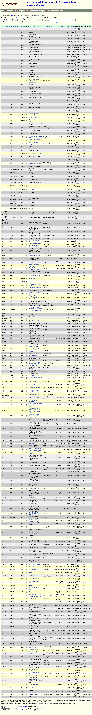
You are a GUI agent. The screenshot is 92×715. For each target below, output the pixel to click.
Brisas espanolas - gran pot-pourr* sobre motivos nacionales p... (35, 310)
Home (5, 10)
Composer (49, 26)
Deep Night (32, 592)
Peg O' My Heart (34, 670)
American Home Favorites (34, 265)
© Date (23, 26)
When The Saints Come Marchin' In (34, 582)
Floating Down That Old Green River (35, 244)
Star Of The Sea (34, 320)
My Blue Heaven (34, 394)
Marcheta (32, 566)
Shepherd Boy (33, 355)
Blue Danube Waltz (35, 287)
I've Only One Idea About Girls (34, 350)
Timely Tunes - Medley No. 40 (33, 520)
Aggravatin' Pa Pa (34, 117)
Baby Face (32, 602)
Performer (61, 26)
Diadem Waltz (33, 282)
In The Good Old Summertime (34, 673)
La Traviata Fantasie (35, 163)
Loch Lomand (33, 538)
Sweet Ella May (33, 443)
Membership (48, 10)
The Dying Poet (33, 209)
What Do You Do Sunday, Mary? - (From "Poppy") (34, 416)
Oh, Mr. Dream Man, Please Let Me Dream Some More (35, 80)
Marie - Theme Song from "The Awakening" (35, 449)
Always (31, 572)
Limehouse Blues (34, 684)
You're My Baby (33, 365)
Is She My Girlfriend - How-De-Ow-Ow (35, 391)
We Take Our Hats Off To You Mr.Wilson (35, 345)
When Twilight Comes (35, 579)
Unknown (32, 186)
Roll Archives (37, 10)
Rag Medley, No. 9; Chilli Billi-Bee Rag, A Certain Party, (35, 297)
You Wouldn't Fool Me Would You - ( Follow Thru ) (35, 405)
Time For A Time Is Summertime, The (34, 362)
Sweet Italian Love (34, 275)
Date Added (71, 26)
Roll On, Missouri (34, 348)
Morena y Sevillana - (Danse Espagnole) (35, 595)
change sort (4, 21)
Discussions (16, 10)
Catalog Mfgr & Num (11, 26)
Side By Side (33, 694)
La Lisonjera (32, 381)
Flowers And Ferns (34, 255)
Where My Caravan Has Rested (35, 114)
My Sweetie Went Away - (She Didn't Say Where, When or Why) (35, 410)
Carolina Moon (33, 647)
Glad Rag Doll (33, 598)
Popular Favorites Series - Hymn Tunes (35, 268)
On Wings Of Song (34, 564)
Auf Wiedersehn (34, 569)
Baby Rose (32, 278)
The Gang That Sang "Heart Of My (35, 676)
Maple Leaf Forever (35, 153)
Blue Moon (32, 688)
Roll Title (36, 26)
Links (58, 10)
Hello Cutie (32, 384)
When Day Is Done (34, 387)
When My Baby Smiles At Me (33, 650)
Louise (31, 527)
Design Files (27, 10)
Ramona (31, 585)
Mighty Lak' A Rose (35, 488)
